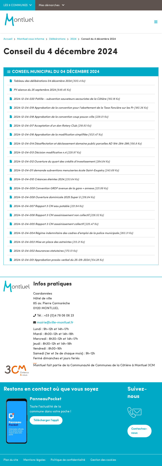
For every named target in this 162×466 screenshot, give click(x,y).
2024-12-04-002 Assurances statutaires (39, 251)
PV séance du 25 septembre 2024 (35, 90)
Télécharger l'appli (46, 420)
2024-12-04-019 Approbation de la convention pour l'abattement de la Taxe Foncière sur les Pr (73, 108)
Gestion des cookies (103, 460)
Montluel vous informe (30, 39)
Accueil (7, 39)
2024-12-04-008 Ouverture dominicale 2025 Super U (47, 197)
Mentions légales (34, 460)
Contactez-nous (139, 431)
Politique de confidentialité (68, 460)
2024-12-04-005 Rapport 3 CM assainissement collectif (49, 224)
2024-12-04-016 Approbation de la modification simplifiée (50, 134)
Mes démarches (49, 5)
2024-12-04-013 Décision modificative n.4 (40, 152)
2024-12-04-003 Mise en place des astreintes (42, 242)
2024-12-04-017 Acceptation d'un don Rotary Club (45, 125)
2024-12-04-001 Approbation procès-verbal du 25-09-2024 (51, 260)
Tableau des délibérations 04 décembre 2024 (42, 81)
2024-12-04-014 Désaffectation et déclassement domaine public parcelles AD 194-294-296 (71, 143)
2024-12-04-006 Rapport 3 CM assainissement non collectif (51, 215)
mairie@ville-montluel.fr (55, 322)
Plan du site (10, 460)
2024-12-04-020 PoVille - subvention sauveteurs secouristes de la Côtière (60, 99)
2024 (73, 39)
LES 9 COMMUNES (15, 5)
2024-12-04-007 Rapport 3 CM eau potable (41, 206)
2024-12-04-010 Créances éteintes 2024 (39, 179)
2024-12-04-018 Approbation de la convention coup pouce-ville (54, 117)
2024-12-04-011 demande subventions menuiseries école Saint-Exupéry (59, 170)
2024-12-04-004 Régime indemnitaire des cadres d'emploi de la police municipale (66, 233)
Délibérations (57, 39)
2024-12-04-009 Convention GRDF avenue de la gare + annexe (54, 188)
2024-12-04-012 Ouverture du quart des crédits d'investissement (54, 161)
